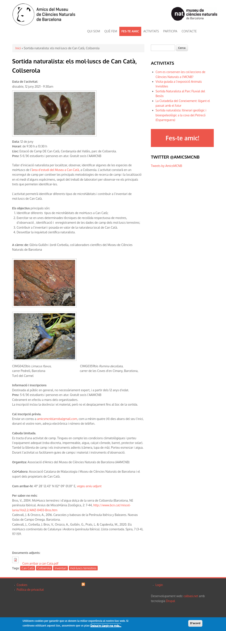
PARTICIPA (170, 31)
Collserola (44, 568)
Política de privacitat (30, 589)
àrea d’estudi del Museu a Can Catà (55, 170)
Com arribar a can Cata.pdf (40, 563)
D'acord (195, 623)
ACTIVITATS (151, 31)
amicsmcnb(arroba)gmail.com (57, 419)
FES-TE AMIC (130, 31)
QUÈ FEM (110, 31)
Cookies (22, 585)
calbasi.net (191, 596)
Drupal (170, 601)
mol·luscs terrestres (83, 568)
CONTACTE (189, 31)
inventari (60, 568)
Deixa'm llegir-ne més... (105, 626)
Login (159, 585)
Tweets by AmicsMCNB (166, 166)
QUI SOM (93, 31)
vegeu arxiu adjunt (89, 486)
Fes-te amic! (182, 138)
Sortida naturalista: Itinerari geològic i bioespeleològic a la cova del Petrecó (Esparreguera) (181, 115)
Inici (18, 48)
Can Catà (27, 568)
